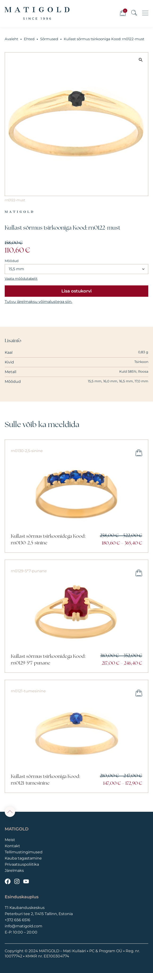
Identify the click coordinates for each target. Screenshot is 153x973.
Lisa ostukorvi (76, 291)
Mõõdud (11, 260)
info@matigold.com (23, 926)
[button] (140, 59)
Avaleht (11, 39)
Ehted (29, 39)
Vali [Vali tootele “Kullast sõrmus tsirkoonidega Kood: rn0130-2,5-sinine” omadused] (139, 452)
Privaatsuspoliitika (22, 864)
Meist (10, 840)
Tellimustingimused (23, 852)
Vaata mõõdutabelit (21, 278)
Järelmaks (14, 870)
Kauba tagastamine (23, 858)
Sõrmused (49, 39)
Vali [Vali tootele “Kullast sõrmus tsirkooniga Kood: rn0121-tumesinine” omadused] (139, 693)
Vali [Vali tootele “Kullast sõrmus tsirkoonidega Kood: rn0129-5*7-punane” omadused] (139, 573)
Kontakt (12, 846)
